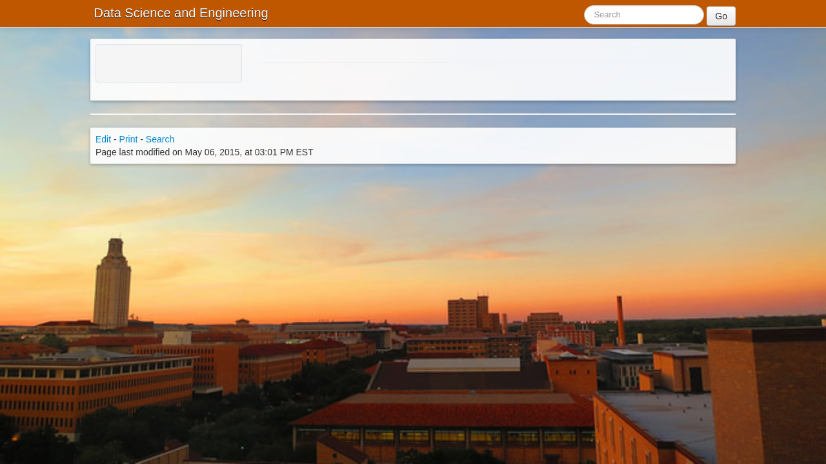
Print (128, 139)
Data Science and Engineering (179, 13)
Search (160, 139)
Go (721, 16)
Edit (103, 139)
